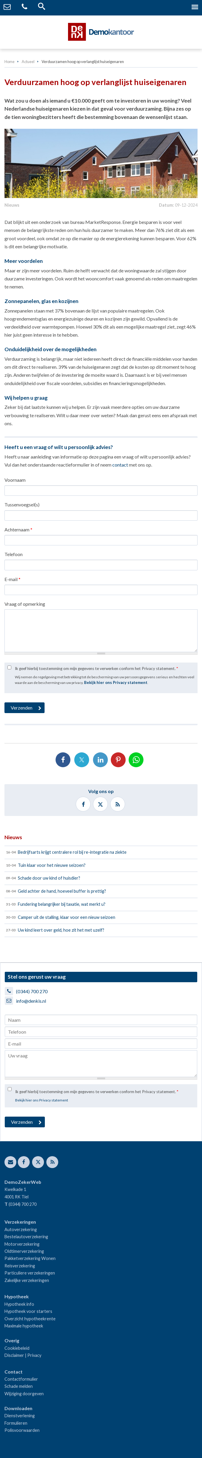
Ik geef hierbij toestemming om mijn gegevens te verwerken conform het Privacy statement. (96, 668)
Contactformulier (21, 1379)
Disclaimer (14, 1355)
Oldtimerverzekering (24, 1251)
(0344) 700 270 (32, 991)
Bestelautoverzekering (26, 1236)
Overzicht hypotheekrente (30, 1318)
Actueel (28, 61)
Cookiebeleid (16, 1348)
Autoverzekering (20, 1229)
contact (120, 464)
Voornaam (15, 480)
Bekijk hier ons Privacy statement (115, 682)
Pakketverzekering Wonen (30, 1258)
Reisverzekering (19, 1265)
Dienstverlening (19, 1415)
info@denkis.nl (31, 1001)
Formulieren (15, 1423)
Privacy (34, 1355)
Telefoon (13, 554)
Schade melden (18, 1386)
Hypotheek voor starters (28, 1311)
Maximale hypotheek (23, 1325)
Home (9, 61)
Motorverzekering (22, 1244)
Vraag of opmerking (24, 604)
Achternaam (18, 529)
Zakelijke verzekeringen (26, 1280)
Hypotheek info (19, 1304)
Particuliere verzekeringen (29, 1272)
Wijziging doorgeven (24, 1393)
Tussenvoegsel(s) (22, 504)
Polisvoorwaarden (22, 1430)
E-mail (12, 579)
